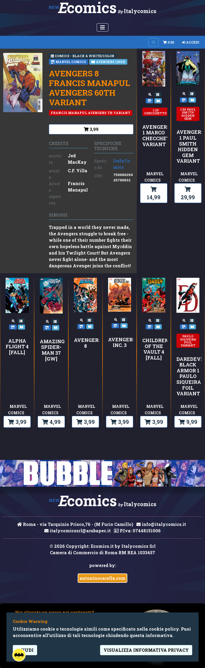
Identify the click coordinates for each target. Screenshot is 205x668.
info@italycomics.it (161, 524)
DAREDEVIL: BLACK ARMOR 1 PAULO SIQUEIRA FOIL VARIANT (187, 376)
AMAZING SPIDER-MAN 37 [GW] (51, 350)
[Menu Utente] (102, 27)
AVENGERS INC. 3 (119, 342)
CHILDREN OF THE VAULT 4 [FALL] (153, 349)
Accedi (190, 42)
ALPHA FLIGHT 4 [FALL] (17, 347)
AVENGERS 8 (85, 343)
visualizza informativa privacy (146, 650)
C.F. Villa (77, 170)
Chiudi (25, 650)
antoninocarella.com (102, 578)
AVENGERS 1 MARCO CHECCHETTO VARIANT (153, 135)
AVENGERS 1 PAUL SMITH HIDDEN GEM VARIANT (187, 146)
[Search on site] (153, 42)
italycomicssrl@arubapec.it (77, 530)
